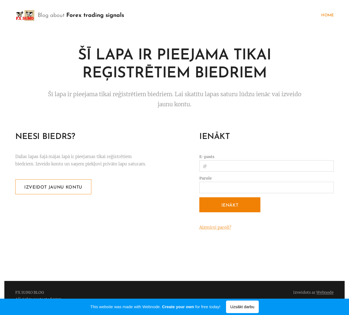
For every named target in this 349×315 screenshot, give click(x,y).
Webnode (325, 292)
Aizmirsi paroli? (215, 227)
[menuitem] (326, 15)
